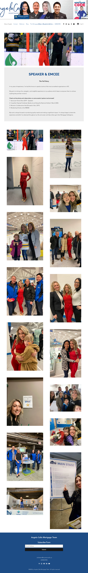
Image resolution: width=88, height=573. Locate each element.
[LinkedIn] (69, 24)
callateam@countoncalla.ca (45, 24)
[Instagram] (66, 24)
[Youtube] (74, 24)
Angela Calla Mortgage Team (44, 537)
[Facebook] (71, 24)
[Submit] (44, 549)
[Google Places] (64, 24)
